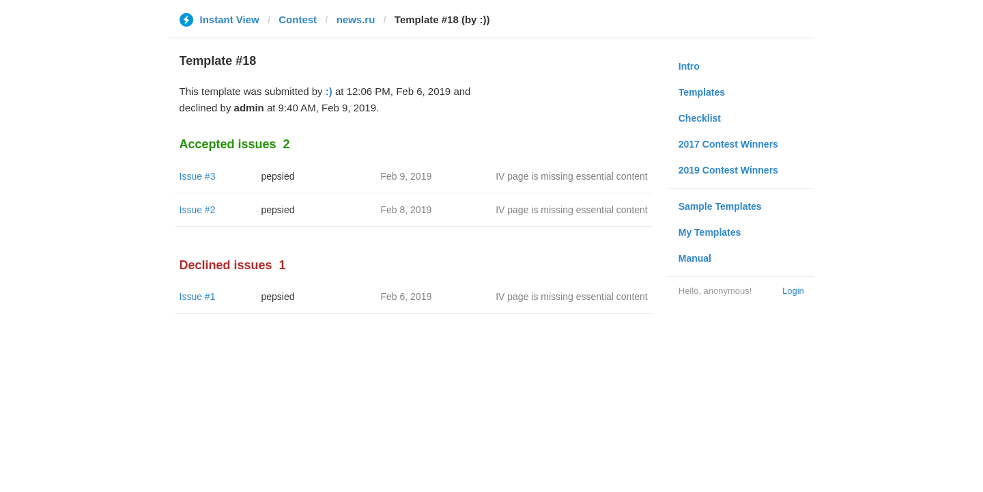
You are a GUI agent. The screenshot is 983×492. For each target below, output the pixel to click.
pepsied (278, 176)
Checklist (700, 118)
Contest (298, 19)
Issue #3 (198, 176)
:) (329, 91)
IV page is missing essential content (572, 176)
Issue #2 (198, 209)
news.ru (356, 19)
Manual (695, 258)
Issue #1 (198, 296)
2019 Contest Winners (728, 170)
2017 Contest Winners (728, 144)
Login (793, 291)
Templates (702, 92)
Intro (689, 66)
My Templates (710, 232)
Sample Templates (720, 206)
